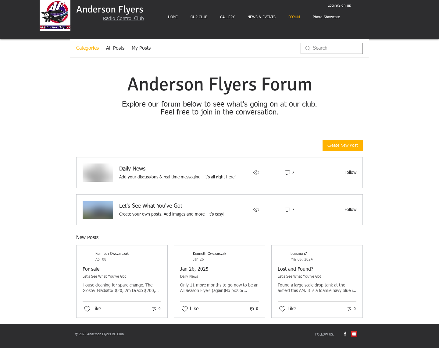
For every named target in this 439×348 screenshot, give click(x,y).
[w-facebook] (345, 334)
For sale (91, 269)
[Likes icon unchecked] (87, 309)
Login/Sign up (339, 6)
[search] (332, 48)
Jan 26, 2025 (194, 269)
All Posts (115, 48)
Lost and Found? (295, 269)
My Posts (141, 48)
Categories (87, 48)
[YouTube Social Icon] (354, 334)
